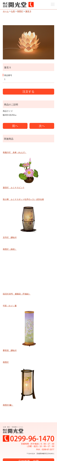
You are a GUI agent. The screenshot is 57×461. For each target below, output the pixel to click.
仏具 (13, 11)
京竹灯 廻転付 (10, 237)
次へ (42, 125)
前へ (15, 125)
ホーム (6, 11)
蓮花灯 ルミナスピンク (13, 188)
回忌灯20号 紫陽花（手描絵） (17, 294)
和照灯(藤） (8, 405)
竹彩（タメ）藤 (10, 306)
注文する (28, 91)
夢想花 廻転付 (10, 350)
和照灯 (20, 11)
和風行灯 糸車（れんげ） (14, 152)
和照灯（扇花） (10, 249)
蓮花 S (28, 11)
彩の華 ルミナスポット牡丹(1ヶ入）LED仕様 (23, 199)
